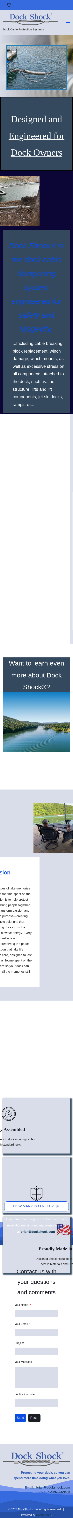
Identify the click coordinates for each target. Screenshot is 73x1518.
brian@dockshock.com (38, 1231)
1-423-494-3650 (59, 1492)
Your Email (23, 1323)
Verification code (25, 1394)
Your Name (23, 1304)
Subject (19, 1342)
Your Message (23, 1361)
